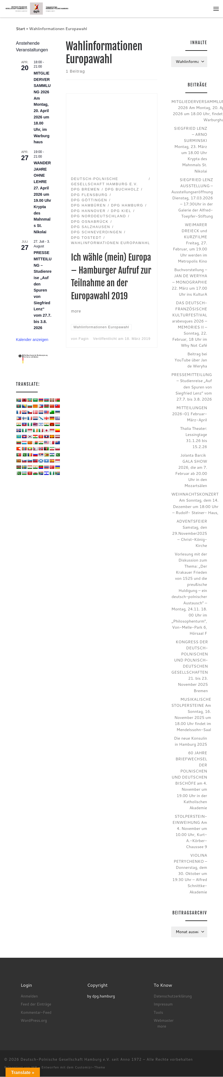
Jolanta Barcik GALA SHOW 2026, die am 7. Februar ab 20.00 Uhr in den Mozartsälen (191, 471)
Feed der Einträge (35, 1004)
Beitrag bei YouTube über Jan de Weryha (191, 360)
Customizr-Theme (90, 1067)
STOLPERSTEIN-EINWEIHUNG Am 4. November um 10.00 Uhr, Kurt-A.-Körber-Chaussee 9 (190, 831)
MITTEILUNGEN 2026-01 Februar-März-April (189, 414)
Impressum (163, 1004)
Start (20, 28)
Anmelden (29, 996)
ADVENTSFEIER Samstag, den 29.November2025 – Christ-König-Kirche (189, 533)
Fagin (84, 339)
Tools (158, 1012)
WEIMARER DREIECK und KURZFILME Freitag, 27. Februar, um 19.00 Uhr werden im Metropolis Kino (190, 243)
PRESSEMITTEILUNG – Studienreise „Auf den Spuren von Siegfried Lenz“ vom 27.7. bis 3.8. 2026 (43, 290)
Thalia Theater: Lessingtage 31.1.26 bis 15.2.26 (193, 437)
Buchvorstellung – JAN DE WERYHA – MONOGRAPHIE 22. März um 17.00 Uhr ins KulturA (189, 282)
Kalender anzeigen (32, 340)
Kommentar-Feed (35, 1012)
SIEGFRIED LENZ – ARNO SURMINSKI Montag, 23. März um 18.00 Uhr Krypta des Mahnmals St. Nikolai (190, 150)
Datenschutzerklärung (172, 996)
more (161, 1026)
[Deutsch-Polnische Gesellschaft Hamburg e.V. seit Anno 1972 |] (37, 8)
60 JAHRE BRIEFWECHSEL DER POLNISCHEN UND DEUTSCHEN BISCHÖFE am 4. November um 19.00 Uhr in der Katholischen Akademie (189, 780)
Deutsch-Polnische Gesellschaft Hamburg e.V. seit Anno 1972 (81, 1059)
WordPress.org (33, 1020)
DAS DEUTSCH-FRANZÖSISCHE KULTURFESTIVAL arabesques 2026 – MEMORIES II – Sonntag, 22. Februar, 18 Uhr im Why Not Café (189, 324)
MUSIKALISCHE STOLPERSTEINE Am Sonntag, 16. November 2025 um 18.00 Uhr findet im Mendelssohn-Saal (191, 714)
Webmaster (163, 1020)
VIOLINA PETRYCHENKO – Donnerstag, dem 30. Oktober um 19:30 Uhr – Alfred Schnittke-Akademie (189, 874)
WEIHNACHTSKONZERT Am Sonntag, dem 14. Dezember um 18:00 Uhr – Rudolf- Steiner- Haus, (194, 503)
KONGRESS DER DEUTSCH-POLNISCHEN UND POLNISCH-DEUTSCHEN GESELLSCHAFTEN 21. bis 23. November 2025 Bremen (189, 666)
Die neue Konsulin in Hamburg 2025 (190, 741)
